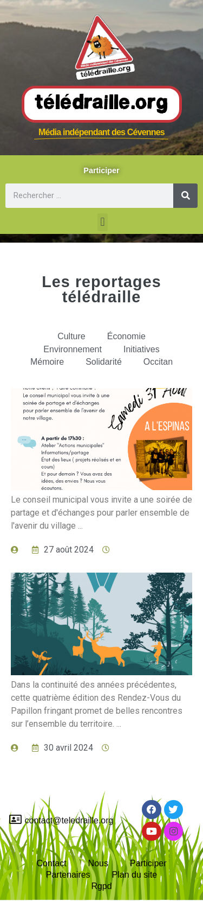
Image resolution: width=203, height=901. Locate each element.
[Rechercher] (185, 195)
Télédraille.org (101, 103)
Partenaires (68, 874)
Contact (51, 863)
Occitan (158, 361)
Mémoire (47, 361)
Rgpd (101, 886)
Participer (148, 863)
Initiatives (141, 349)
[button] (102, 222)
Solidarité (104, 361)
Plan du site (135, 874)
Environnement (72, 349)
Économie (126, 336)
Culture (71, 336)
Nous (98, 863)
